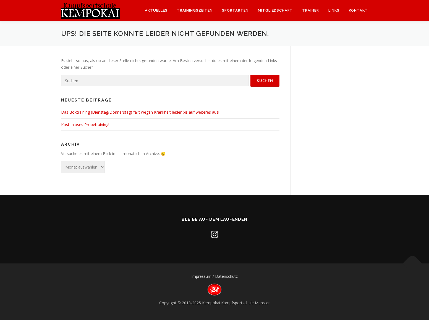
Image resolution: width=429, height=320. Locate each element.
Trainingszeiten (195, 10)
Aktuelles (156, 10)
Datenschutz (226, 276)
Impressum (201, 276)
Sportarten (235, 10)
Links (333, 10)
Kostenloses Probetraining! (85, 124)
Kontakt (358, 10)
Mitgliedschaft (275, 10)
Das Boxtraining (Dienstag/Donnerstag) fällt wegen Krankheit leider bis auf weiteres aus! (140, 112)
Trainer (310, 10)
